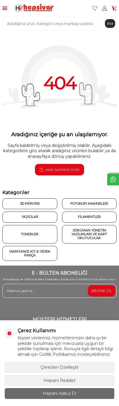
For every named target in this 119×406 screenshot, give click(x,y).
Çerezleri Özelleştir (60, 367)
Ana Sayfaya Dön (59, 169)
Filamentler (89, 217)
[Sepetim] (114, 8)
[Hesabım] (104, 8)
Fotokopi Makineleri (89, 204)
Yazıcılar (29, 217)
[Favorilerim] (95, 8)
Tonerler (29, 234)
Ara (110, 23)
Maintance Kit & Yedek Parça (29, 253)
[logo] (34, 8)
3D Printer (30, 204)
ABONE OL (101, 290)
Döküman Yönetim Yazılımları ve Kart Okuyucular (89, 234)
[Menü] (4, 8)
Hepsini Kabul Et (59, 393)
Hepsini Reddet (59, 380)
